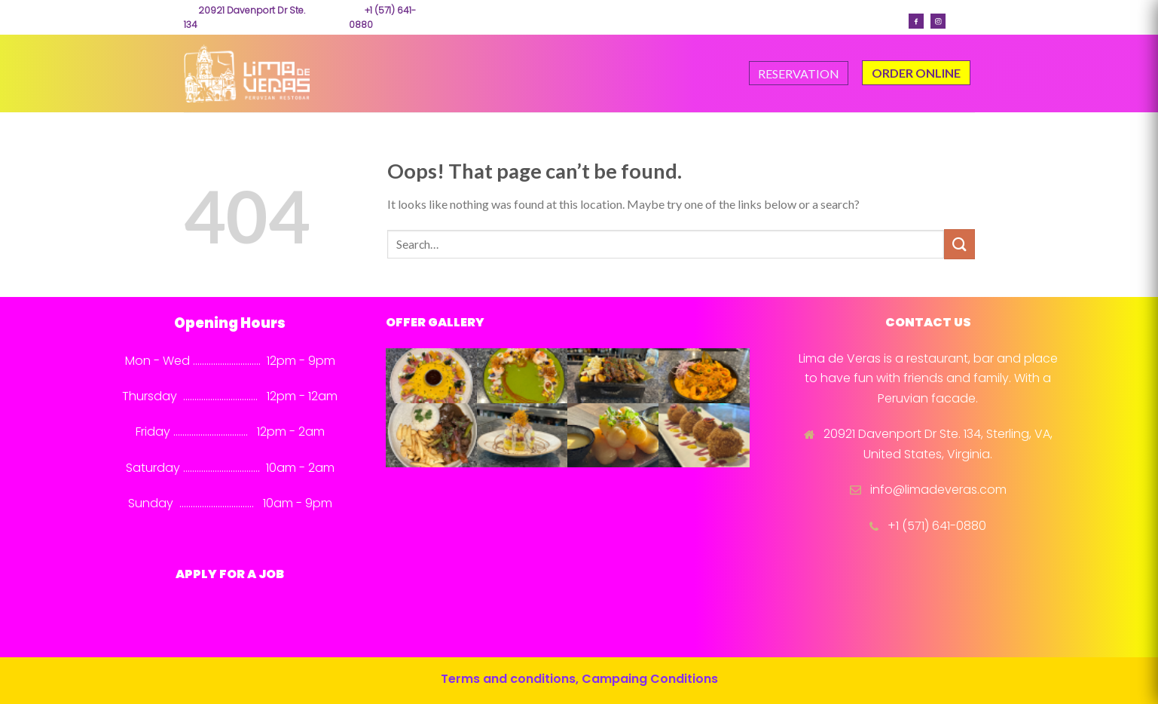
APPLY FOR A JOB (230, 574)
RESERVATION (798, 73)
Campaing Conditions (650, 678)
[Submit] (959, 244)
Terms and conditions (508, 678)
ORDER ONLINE (916, 73)
